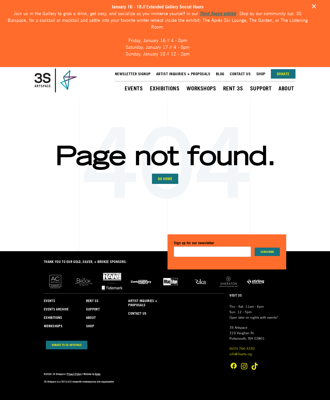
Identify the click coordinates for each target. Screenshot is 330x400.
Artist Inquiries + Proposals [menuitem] (142, 303)
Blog (220, 74)
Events (134, 88)
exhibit (218, 13)
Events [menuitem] (49, 301)
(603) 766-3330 (242, 349)
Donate (283, 74)
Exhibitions (165, 88)
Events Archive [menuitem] (56, 309)
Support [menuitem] (93, 309)
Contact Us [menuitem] (137, 313)
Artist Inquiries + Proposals (183, 74)
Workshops (201, 88)
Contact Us (240, 74)
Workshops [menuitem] (53, 326)
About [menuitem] (91, 318)
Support (261, 88)
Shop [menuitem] (90, 326)
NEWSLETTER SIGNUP (133, 74)
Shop (260, 74)
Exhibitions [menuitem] (53, 318)
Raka (97, 374)
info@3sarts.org (240, 354)
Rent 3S (233, 88)
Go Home (165, 179)
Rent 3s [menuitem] (92, 301)
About (286, 88)
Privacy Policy (74, 374)
